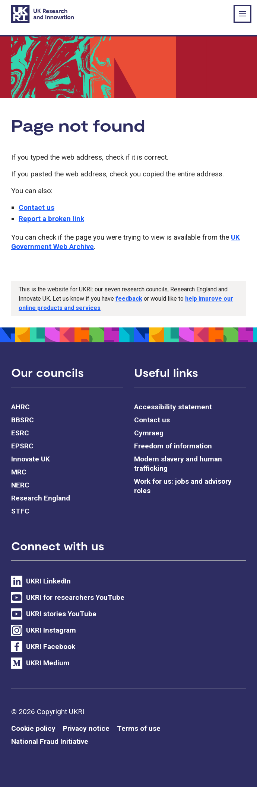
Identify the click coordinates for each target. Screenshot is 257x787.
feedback (128, 298)
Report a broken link (51, 218)
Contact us (36, 207)
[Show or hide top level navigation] (242, 14)
